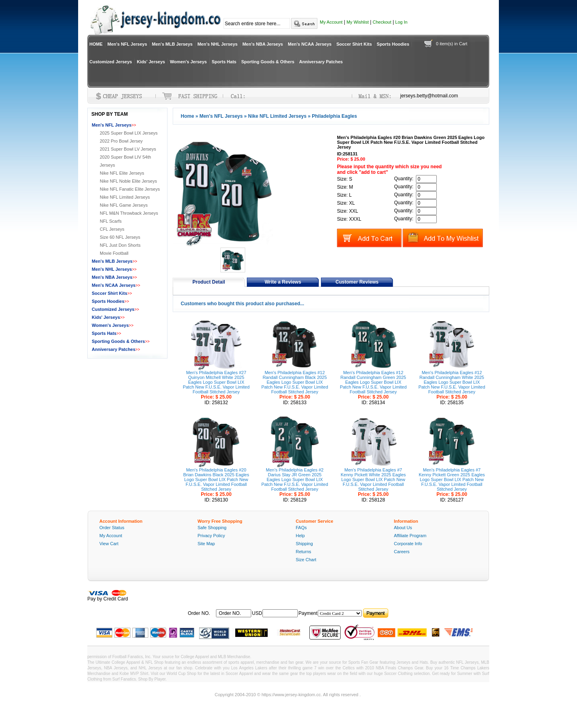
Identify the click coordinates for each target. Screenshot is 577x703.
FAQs (301, 527)
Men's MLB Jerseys (172, 44)
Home (187, 116)
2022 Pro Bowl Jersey (121, 141)
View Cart (108, 543)
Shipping (304, 543)
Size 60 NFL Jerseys (120, 237)
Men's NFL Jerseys (127, 44)
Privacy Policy (211, 535)
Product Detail (208, 282)
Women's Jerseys (188, 61)
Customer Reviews (356, 282)
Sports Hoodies (393, 44)
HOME (96, 44)
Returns (303, 551)
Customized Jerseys (110, 61)
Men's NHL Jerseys (218, 44)
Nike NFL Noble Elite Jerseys (128, 181)
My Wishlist (358, 22)
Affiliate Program (410, 535)
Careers (402, 551)
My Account (331, 22)
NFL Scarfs (111, 221)
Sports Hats (224, 61)
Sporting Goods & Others (268, 61)
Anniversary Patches (321, 61)
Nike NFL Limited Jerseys (277, 116)
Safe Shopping (212, 527)
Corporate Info (408, 543)
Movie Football (114, 253)
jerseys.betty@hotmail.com (429, 96)
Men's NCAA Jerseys (309, 44)
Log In (401, 22)
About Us (403, 527)
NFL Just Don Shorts (120, 245)
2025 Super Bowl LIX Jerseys (128, 133)
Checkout (382, 22)
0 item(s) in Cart (451, 43)
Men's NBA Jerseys (262, 44)
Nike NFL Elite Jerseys (122, 173)
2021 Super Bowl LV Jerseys (128, 149)
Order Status (111, 527)
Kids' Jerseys (151, 61)
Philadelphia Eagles (334, 116)
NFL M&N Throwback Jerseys (129, 213)
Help (300, 535)
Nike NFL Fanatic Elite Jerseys (130, 189)
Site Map (206, 543)
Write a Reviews (282, 282)
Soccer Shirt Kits (354, 44)
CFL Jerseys (112, 229)
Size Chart (306, 559)
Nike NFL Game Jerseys (123, 205)
